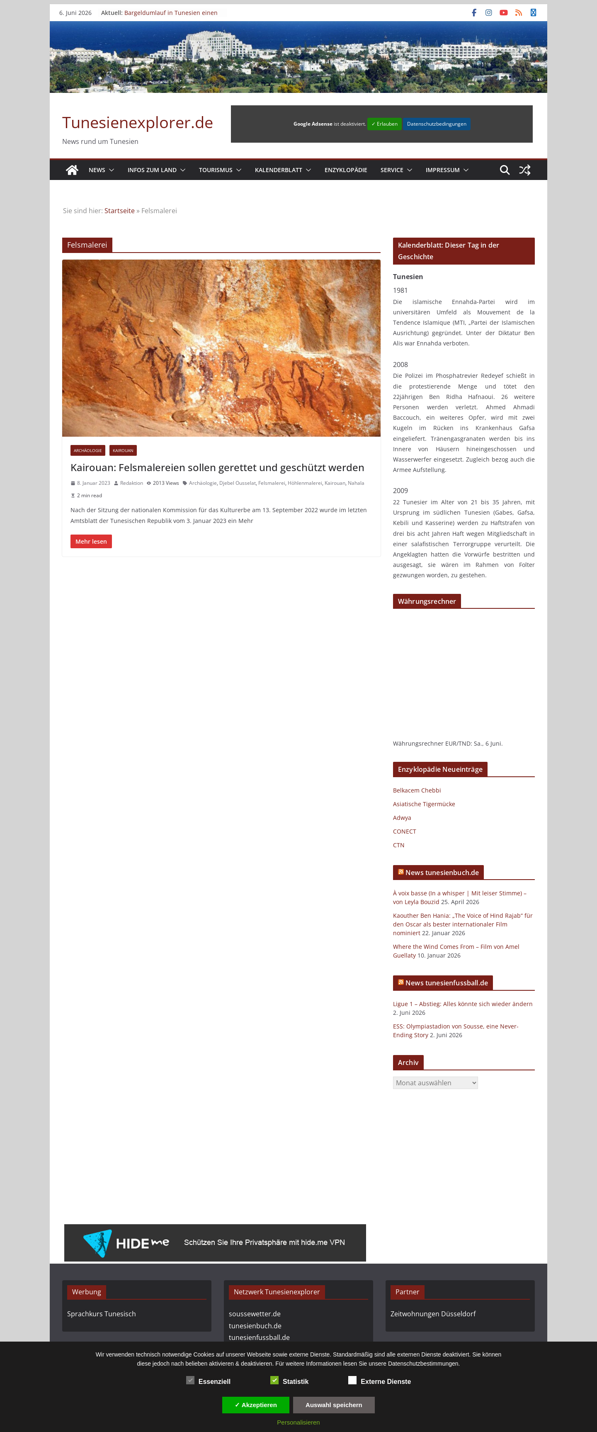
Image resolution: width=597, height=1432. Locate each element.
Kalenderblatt (278, 170)
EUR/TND (458, 743)
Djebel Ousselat (237, 482)
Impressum (443, 170)
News (97, 170)
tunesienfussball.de (259, 1337)
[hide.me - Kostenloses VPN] (215, 1230)
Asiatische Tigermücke (424, 804)
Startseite (119, 210)
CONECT (404, 831)
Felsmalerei (271, 482)
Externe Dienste (379, 1380)
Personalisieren (298, 1422)
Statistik (289, 1380)
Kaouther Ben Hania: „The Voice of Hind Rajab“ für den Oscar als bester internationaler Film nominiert (463, 924)
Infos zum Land (152, 170)
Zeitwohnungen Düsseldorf (433, 1313)
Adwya (402, 818)
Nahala (356, 482)
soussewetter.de (255, 1313)
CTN (399, 845)
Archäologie (88, 450)
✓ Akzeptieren (256, 1404)
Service (392, 170)
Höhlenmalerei (305, 482)
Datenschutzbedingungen (436, 123)
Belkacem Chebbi (417, 790)
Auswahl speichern (334, 1404)
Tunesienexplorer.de (137, 122)
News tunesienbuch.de (442, 872)
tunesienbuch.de (255, 1325)
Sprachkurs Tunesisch (101, 1313)
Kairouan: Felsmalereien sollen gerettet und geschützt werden (217, 467)
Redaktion (131, 482)
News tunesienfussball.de (446, 982)
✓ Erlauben (384, 123)
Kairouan (123, 450)
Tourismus (216, 170)
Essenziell (208, 1380)
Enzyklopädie (346, 170)
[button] (109, 170)
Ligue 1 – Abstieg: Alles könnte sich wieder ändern (463, 1004)
